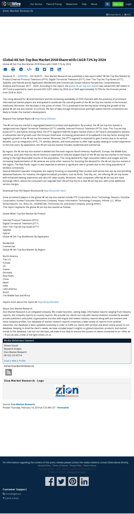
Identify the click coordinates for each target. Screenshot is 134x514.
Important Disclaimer (76, 472)
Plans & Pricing (54, 4)
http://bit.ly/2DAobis (45, 118)
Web (14, 360)
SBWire (11, 4)
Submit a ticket (12, 498)
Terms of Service (60, 465)
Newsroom (71, 4)
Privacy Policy (76, 465)
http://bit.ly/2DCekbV (48, 302)
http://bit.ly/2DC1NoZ (55, 190)
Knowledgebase (13, 493)
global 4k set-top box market (84, 85)
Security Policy (44, 465)
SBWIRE (23, 76)
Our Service (36, 4)
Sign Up (118, 4)
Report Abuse (90, 465)
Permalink (63, 407)
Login (129, 4)
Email (6, 360)
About (94, 4)
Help (84, 4)
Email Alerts (115, 14)
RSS (129, 14)
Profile (22, 360)
